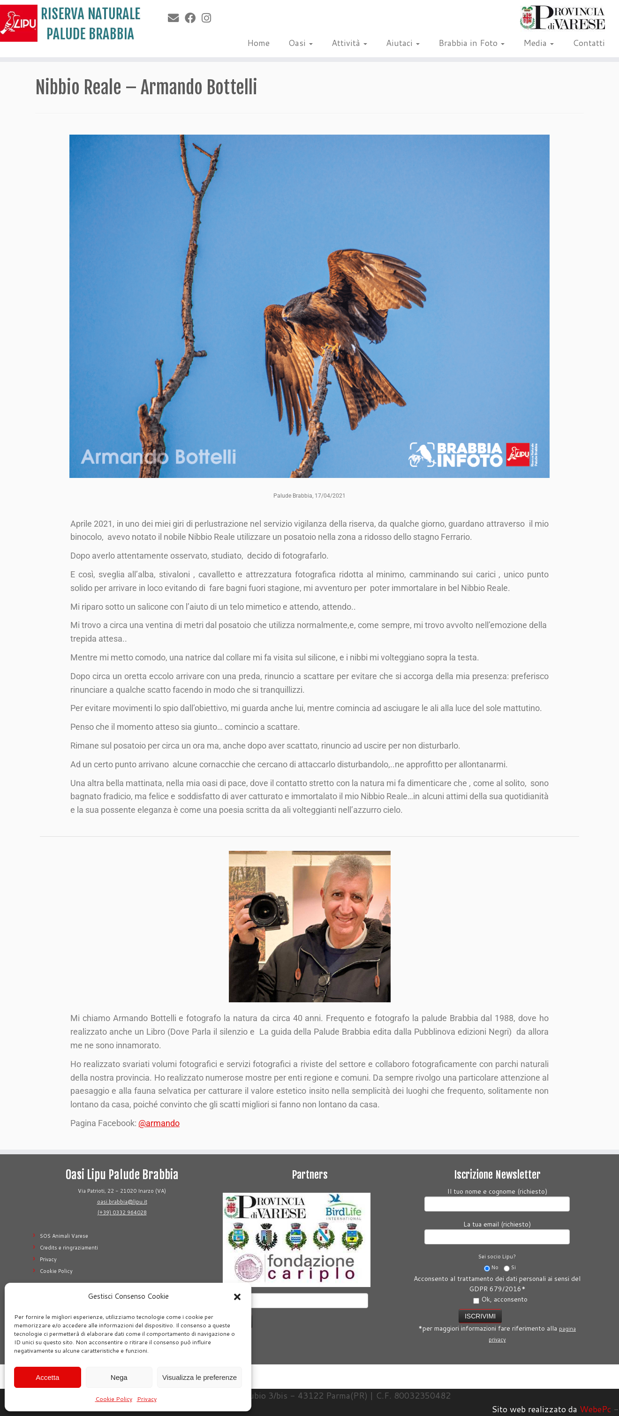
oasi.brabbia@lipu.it (122, 1201)
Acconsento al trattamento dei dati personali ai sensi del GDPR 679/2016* (497, 1289)
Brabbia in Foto (471, 43)
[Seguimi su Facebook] (193, 18)
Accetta (47, 1377)
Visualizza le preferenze (199, 1377)
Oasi (300, 43)
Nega (119, 1377)
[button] (237, 1297)
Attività (349, 43)
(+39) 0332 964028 (122, 1212)
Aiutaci (403, 43)
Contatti (589, 43)
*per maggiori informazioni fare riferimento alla (497, 1325)
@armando (159, 1123)
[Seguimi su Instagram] (209, 18)
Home (258, 43)
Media (538, 43)
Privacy (147, 1399)
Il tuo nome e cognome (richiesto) (497, 1199)
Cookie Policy (113, 1399)
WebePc (595, 1409)
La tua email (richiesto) (497, 1231)
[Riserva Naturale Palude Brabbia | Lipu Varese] (71, 23)
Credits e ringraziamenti (69, 1247)
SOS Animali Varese (64, 1236)
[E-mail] (176, 18)
